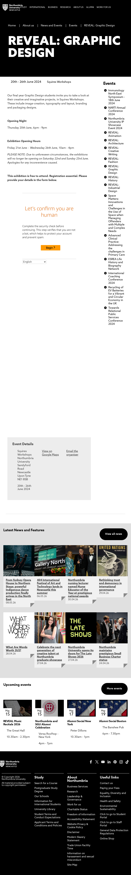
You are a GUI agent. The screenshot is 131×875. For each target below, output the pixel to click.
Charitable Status (77, 809)
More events (114, 689)
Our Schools (41, 796)
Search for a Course (45, 783)
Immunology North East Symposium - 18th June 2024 (116, 97)
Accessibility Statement (81, 819)
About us (28, 25)
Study (39, 777)
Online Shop (107, 839)
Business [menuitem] (53, 7)
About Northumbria (77, 779)
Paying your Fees (109, 788)
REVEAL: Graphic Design (99, 25)
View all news (113, 534)
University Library (44, 809)
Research (72, 792)
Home (12, 25)
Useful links (109, 777)
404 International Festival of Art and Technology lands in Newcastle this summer (49, 587)
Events (73, 25)
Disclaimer (73, 832)
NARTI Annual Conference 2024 (116, 111)
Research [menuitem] (65, 7)
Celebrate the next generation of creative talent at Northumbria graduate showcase (49, 654)
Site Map (72, 865)
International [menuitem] (37, 7)
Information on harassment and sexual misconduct (80, 856)
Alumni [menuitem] (90, 7)
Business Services (77, 787)
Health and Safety (110, 801)
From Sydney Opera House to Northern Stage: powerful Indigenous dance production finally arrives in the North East (18, 590)
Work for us (74, 804)
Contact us (106, 783)
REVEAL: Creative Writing (113, 151)
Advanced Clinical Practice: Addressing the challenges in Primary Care (116, 245)
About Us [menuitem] (78, 7)
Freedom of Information (81, 814)
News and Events (51, 25)
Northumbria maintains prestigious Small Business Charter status (110, 654)
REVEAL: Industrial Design (114, 188)
